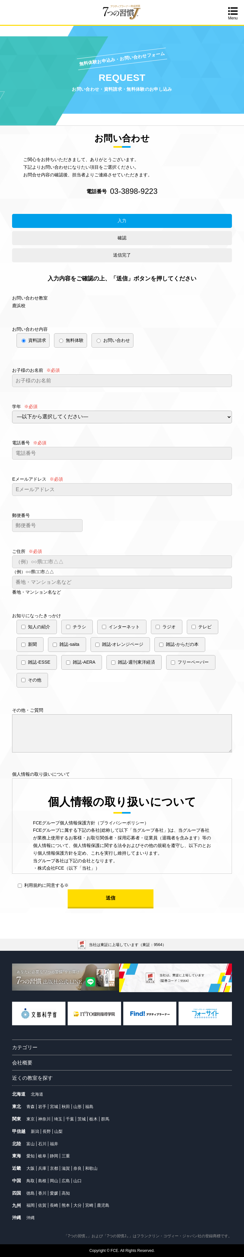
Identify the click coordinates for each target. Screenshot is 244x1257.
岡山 (54, 1180)
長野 (47, 1131)
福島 (89, 1106)
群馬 (105, 1119)
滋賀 (66, 1168)
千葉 (70, 1119)
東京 (30, 1119)
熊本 (66, 1205)
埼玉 (58, 1119)
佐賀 (42, 1205)
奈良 (77, 1168)
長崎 (54, 1205)
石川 (42, 1143)
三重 (66, 1156)
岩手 (42, 1106)
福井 (54, 1143)
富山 (30, 1143)
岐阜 (42, 1156)
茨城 (82, 1119)
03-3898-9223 (133, 191)
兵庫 (42, 1168)
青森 (30, 1106)
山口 (77, 1180)
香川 (42, 1193)
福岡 (30, 1205)
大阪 (30, 1168)
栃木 (93, 1119)
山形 (77, 1106)
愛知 (30, 1156)
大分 (77, 1205)
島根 (42, 1180)
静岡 (54, 1156)
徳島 (30, 1193)
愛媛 (54, 1193)
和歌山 (91, 1168)
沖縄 (30, 1217)
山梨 (58, 1131)
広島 (66, 1180)
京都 (54, 1168)
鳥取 (30, 1180)
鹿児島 (103, 1205)
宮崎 (89, 1205)
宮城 (54, 1106)
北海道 (37, 1094)
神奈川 (44, 1119)
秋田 (66, 1106)
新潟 (35, 1131)
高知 (66, 1193)
